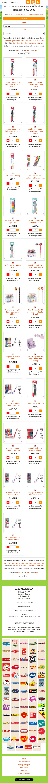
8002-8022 (25, 41)
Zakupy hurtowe (24, 762)
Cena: (24, 30)
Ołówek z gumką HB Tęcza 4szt (13, 222)
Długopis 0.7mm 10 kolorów (13, 358)
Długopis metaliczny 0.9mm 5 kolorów (12, 538)
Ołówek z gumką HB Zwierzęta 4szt (35, 222)
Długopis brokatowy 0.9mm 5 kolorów (13, 494)
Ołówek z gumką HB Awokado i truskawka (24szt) (35, 312)
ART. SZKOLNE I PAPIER (19, 15)
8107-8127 (25, 43)
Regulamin (24, 767)
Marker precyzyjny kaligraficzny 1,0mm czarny (12, 131)
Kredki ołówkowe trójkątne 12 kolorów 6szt (35, 177)
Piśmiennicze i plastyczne (35, 15)
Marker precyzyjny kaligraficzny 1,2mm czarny (35, 131)
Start (24, 759)
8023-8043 (33, 41)
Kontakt (24, 770)
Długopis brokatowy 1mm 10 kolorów (35, 449)
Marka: (24, 22)
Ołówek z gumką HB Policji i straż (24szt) (35, 266)
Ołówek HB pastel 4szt (35, 403)
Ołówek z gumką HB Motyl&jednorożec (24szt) (35, 359)
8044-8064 (40, 41)
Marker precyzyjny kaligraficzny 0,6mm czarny (12, 84)
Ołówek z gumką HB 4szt (13, 266)
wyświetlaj (21, 53)
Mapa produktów (24, 773)
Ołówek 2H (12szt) (13, 176)
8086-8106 (17, 43)
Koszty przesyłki (24, 765)
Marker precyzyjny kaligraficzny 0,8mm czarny (35, 84)
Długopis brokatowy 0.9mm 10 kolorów (13, 404)
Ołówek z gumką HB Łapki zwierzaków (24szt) (13, 312)
